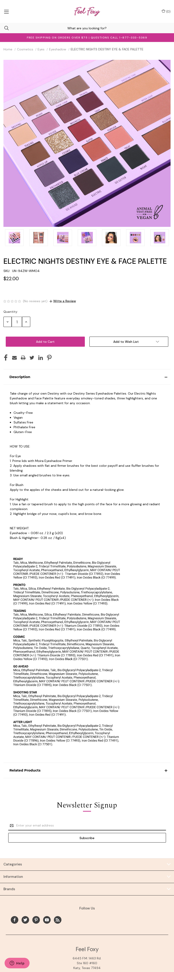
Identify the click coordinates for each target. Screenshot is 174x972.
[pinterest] (36, 920)
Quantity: (10, 312)
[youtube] (47, 920)
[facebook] (15, 920)
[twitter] (25, 920)
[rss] (58, 920)
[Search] (4, 28)
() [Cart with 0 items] (166, 11)
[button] (87, 377)
